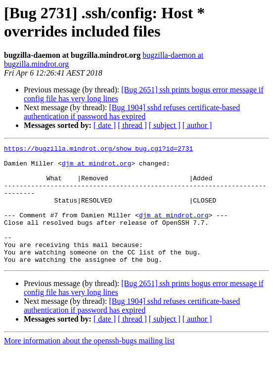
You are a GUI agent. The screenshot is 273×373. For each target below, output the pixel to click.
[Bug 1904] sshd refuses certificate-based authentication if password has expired (132, 112)
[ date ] (104, 125)
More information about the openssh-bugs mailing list (89, 364)
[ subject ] (165, 125)
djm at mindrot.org (96, 167)
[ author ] (197, 125)
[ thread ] (132, 125)
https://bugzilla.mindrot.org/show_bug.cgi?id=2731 (98, 149)
